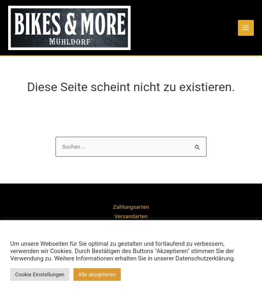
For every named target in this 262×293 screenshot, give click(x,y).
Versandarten (131, 216)
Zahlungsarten (131, 206)
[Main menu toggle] (246, 28)
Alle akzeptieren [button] (97, 274)
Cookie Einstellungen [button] (39, 274)
